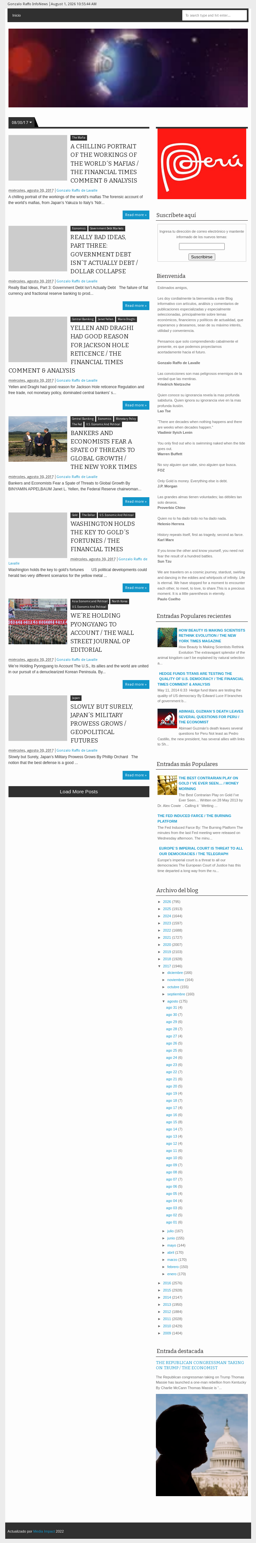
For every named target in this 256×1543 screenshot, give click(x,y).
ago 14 (172, 1129)
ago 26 (172, 1043)
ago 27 (172, 1036)
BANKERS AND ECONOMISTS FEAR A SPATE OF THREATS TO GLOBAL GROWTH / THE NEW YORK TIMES (103, 450)
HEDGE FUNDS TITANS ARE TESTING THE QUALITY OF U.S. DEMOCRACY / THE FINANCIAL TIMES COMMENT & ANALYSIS (201, 679)
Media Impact (44, 1531)
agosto (173, 1001)
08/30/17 (20, 122)
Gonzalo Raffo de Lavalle (77, 190)
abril (171, 1252)
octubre (173, 987)
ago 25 (172, 1050)
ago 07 (172, 1179)
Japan (76, 698)
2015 (167, 1290)
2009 (167, 1333)
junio (171, 1238)
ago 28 (172, 1029)
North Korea (120, 601)
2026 (167, 902)
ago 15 (172, 1122)
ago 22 (172, 1072)
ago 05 (172, 1193)
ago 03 (172, 1208)
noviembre (176, 980)
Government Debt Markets (107, 228)
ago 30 (172, 1015)
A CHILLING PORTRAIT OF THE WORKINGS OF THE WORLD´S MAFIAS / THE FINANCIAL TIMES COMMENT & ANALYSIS (104, 163)
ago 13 (172, 1136)
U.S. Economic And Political (103, 424)
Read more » (136, 215)
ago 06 (172, 1186)
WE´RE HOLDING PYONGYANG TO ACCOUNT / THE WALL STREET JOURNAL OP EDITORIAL (102, 632)
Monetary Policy (126, 418)
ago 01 (172, 1222)
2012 (167, 1312)
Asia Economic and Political (90, 601)
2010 (167, 1326)
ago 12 (172, 1143)
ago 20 (172, 1086)
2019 (167, 952)
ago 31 (172, 1007)
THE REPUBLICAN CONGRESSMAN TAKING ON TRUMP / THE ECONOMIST (200, 1365)
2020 (167, 945)
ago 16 (172, 1115)
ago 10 (172, 1158)
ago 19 (172, 1093)
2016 (167, 1283)
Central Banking (83, 319)
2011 (167, 1319)
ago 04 (172, 1201)
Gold (75, 515)
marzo (172, 1260)
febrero (173, 1267)
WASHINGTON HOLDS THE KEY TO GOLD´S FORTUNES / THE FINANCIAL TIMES (102, 536)
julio (171, 1231)
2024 (167, 916)
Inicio (16, 15)
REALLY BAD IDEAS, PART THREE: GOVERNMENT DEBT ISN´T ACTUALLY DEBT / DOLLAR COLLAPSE (104, 254)
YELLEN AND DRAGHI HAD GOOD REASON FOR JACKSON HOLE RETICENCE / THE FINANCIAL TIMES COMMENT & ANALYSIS (71, 349)
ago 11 (172, 1151)
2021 (167, 937)
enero (172, 1274)
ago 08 (172, 1172)
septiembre (176, 994)
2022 (167, 930)
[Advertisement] (78, 849)
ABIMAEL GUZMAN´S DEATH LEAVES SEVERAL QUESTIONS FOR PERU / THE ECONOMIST (211, 716)
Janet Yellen (105, 319)
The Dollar (88, 515)
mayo (172, 1245)
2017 (167, 966)
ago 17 (172, 1108)
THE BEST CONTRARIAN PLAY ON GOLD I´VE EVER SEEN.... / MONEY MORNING (209, 783)
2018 (167, 959)
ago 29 (172, 1022)
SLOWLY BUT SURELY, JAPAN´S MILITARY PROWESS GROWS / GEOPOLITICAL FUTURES (101, 723)
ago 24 (172, 1057)
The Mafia (78, 137)
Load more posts (79, 791)
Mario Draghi (126, 319)
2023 (167, 923)
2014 (167, 1297)
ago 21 (172, 1079)
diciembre (175, 973)
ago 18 (172, 1100)
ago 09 (172, 1165)
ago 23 (172, 1065)
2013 (167, 1304)
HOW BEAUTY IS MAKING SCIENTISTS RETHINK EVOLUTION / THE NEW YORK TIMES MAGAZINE (212, 635)
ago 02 (172, 1215)
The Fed (77, 424)
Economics (79, 228)
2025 (167, 909)
